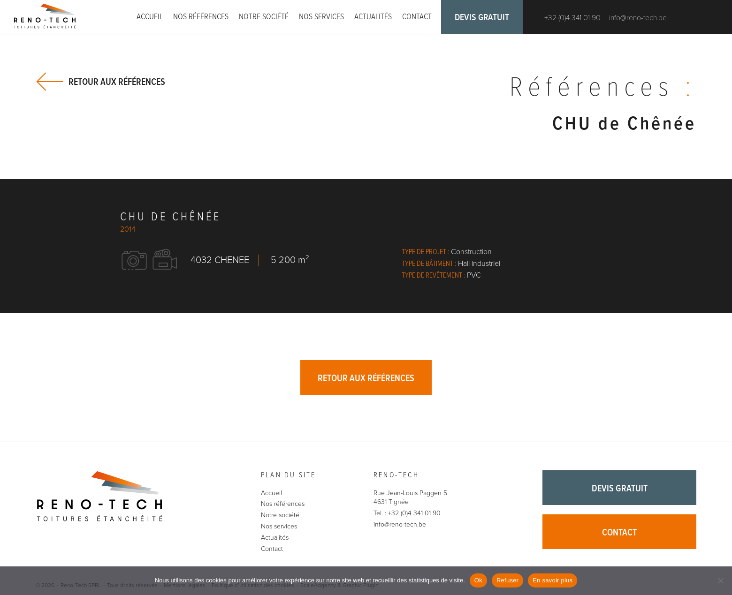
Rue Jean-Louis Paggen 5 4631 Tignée (410, 498)
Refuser (507, 580)
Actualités (373, 17)
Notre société (264, 17)
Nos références (201, 17)
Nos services (321, 17)
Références (600, 89)
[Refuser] (720, 580)
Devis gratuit (483, 19)
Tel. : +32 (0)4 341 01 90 (407, 514)
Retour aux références (117, 81)
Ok (478, 580)
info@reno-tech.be (640, 18)
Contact (417, 17)
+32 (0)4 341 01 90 (575, 18)
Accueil (150, 17)
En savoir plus (552, 580)
